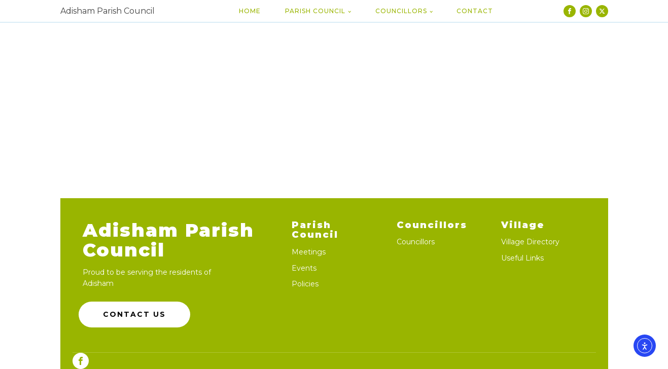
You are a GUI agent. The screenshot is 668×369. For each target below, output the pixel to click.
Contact (474, 11)
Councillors (401, 11)
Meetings (309, 252)
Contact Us (134, 314)
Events (304, 268)
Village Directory (530, 242)
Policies (305, 284)
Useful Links (522, 258)
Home (250, 11)
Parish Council (315, 11)
